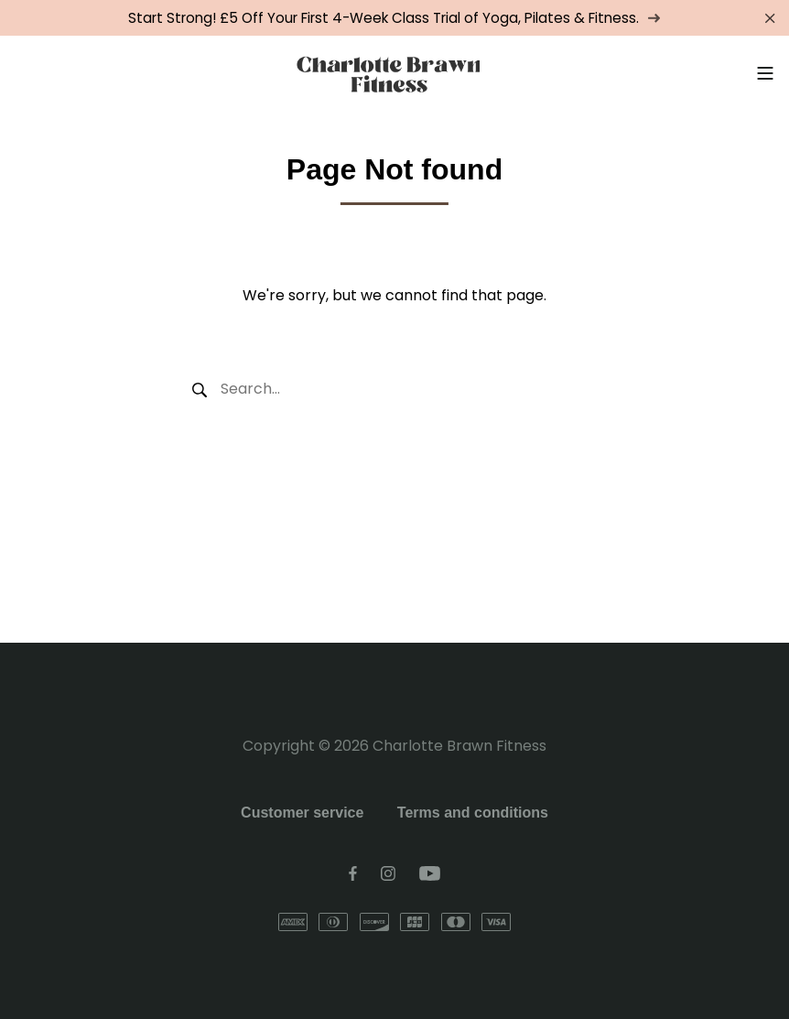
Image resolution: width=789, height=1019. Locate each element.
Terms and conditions (472, 812)
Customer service (302, 812)
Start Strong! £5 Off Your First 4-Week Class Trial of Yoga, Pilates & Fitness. (394, 17)
